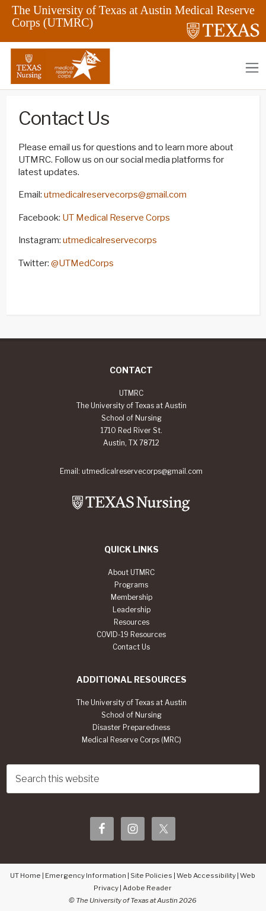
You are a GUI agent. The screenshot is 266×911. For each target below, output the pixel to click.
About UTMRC (131, 572)
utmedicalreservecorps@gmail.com (115, 194)
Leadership (131, 610)
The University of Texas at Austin (131, 703)
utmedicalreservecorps (110, 240)
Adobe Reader (147, 888)
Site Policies (151, 875)
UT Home (25, 875)
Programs (131, 585)
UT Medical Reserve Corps (116, 217)
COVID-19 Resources (131, 635)
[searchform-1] (133, 778)
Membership (131, 597)
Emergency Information (85, 875)
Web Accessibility (206, 875)
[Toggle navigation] (252, 67)
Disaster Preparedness (131, 727)
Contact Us (131, 647)
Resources (131, 622)
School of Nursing (131, 715)
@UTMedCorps (82, 263)
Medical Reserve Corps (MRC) (131, 740)
